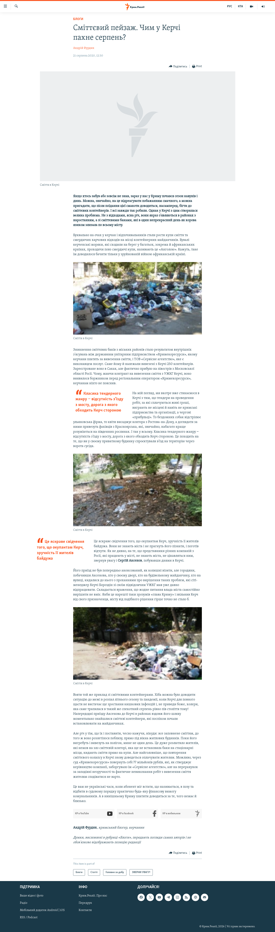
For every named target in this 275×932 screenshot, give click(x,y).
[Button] (178, 66)
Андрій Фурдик (83, 48)
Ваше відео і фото (31, 895)
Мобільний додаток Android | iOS (42, 910)
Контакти (85, 910)
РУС (229, 6)
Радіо (23, 903)
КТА (240, 6)
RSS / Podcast (28, 917)
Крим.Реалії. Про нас (93, 895)
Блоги (78, 19)
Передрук (85, 903)
